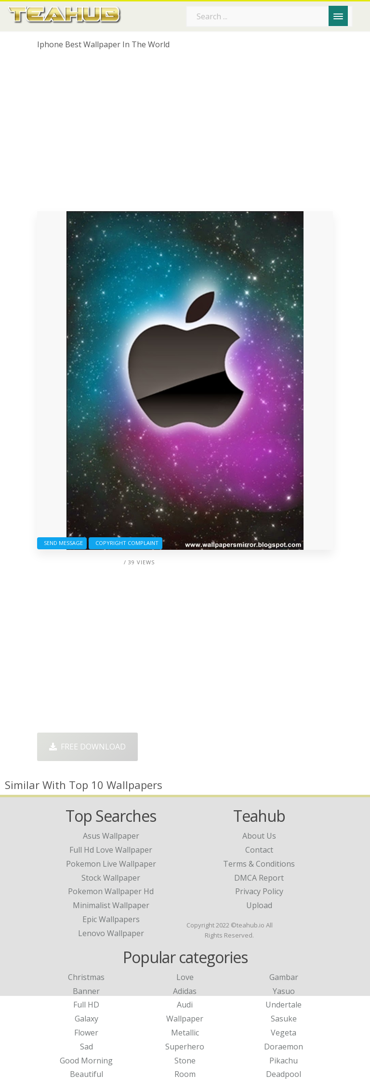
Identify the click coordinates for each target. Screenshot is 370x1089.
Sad (86, 1046)
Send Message (62, 542)
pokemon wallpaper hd (111, 891)
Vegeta (283, 1032)
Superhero (184, 1046)
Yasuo (284, 991)
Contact (259, 849)
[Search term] (269, 16)
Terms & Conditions (259, 863)
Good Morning (86, 1060)
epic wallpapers (111, 919)
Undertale (283, 1004)
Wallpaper (184, 1018)
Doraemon (283, 1046)
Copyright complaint (125, 542)
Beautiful (86, 1074)
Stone (185, 1060)
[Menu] (338, 16)
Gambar (283, 977)
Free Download (87, 746)
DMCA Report (259, 877)
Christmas (86, 977)
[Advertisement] (185, 134)
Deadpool (283, 1074)
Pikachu (283, 1060)
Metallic (185, 1032)
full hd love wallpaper (110, 849)
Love (185, 977)
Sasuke (284, 1018)
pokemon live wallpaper (111, 863)
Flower (86, 1032)
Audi (185, 1004)
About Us (259, 835)
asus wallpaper (111, 835)
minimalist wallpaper (111, 905)
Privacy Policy (259, 891)
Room (185, 1074)
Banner (86, 991)
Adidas (185, 991)
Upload (259, 905)
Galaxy (86, 1018)
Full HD (86, 1004)
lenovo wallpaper (111, 933)
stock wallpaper (110, 877)
